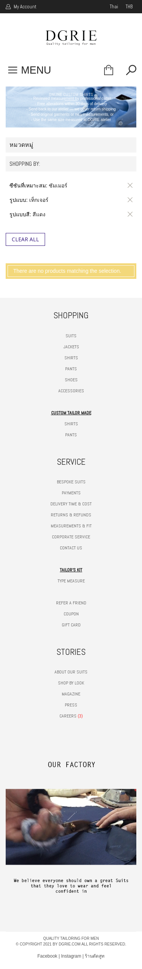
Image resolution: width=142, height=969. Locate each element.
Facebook (47, 956)
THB (129, 6)
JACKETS (71, 347)
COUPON (71, 614)
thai (114, 6)
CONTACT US (71, 548)
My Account (24, 6)
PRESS (71, 705)
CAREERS (67, 716)
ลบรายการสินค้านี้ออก (129, 185)
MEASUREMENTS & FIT (71, 526)
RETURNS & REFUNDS (71, 515)
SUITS (71, 336)
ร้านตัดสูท (95, 956)
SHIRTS (71, 358)
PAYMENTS (71, 493)
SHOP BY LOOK (71, 683)
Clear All (25, 239)
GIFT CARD (71, 625)
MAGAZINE (71, 694)
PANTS (71, 369)
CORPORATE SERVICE (71, 537)
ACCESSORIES (71, 391)
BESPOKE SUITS (71, 482)
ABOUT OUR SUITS (71, 672)
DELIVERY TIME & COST (71, 504)
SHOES (71, 380)
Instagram (71, 956)
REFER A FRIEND (71, 603)
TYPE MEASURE (71, 581)
